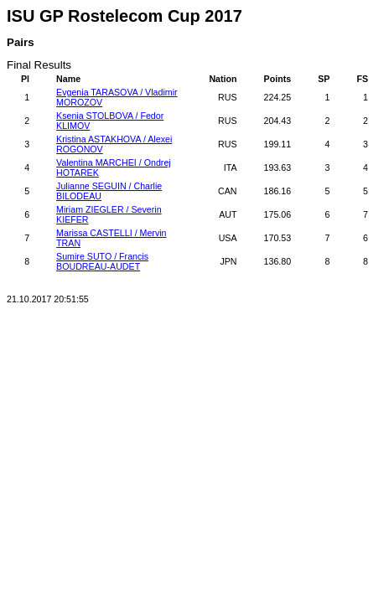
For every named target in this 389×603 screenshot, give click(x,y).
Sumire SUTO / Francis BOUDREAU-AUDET (102, 261)
